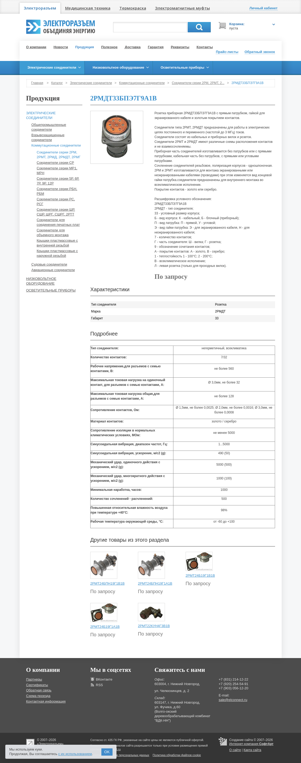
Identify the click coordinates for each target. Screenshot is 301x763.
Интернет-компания (251, 744)
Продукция (84, 47)
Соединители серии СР (55, 163)
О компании (36, 47)
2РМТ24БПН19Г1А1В (155, 583)
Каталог (57, 83)
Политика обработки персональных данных (119, 755)
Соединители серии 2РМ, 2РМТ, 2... (198, 83)
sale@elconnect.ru (233, 700)
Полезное (109, 47)
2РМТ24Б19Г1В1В (200, 575)
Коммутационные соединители (142, 83)
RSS (99, 685)
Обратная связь (39, 690)
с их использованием (75, 754)
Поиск (199, 27)
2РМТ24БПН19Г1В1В (107, 583)
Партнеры (34, 679)
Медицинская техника (87, 8)
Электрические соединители (91, 83)
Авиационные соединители (53, 270)
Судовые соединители (49, 264)
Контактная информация (46, 701)
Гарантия (155, 47)
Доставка (133, 47)
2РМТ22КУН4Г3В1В (154, 626)
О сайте (235, 750)
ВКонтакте (104, 679)
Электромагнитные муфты (182, 8)
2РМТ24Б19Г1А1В (105, 627)
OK (107, 752)
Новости (60, 47)
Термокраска (132, 8)
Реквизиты (180, 47)
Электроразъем (40, 8)
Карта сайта (252, 750)
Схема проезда (38, 696)
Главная (37, 83)
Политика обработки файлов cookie (177, 755)
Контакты (205, 47)
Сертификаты (37, 685)
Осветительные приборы (51, 290)
